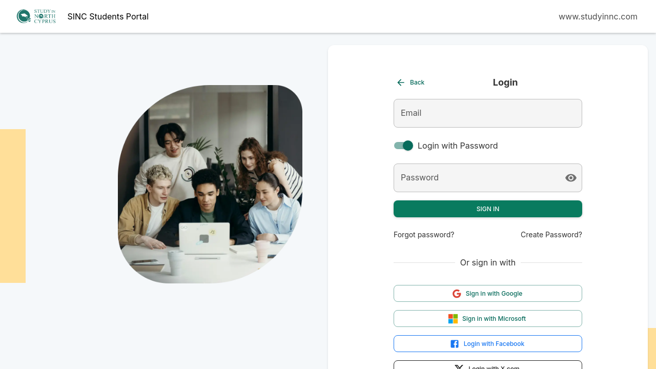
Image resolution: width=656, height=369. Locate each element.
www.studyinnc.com (598, 16)
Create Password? (551, 234)
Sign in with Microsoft (487, 319)
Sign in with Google (487, 294)
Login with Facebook (487, 344)
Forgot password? (424, 234)
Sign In (488, 209)
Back (410, 82)
